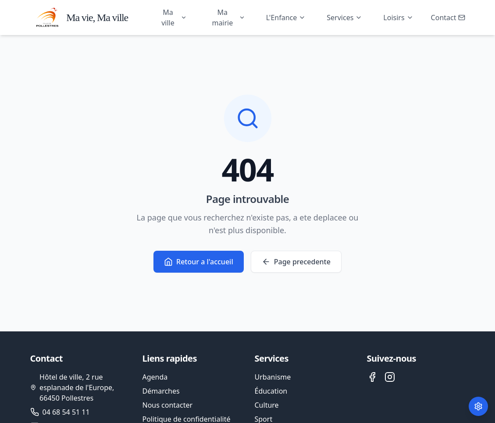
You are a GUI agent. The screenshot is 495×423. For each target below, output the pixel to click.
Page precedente (296, 262)
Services (344, 17)
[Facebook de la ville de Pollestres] (372, 377)
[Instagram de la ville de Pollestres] (390, 377)
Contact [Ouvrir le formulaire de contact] (448, 17)
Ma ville (174, 17)
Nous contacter (167, 405)
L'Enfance (286, 17)
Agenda (155, 377)
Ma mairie (228, 17)
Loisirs (398, 17)
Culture (267, 405)
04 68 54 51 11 (66, 412)
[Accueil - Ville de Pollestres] (77, 17)
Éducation (271, 391)
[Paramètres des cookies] (478, 406)
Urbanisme (273, 377)
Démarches (161, 391)
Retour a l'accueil (198, 262)
